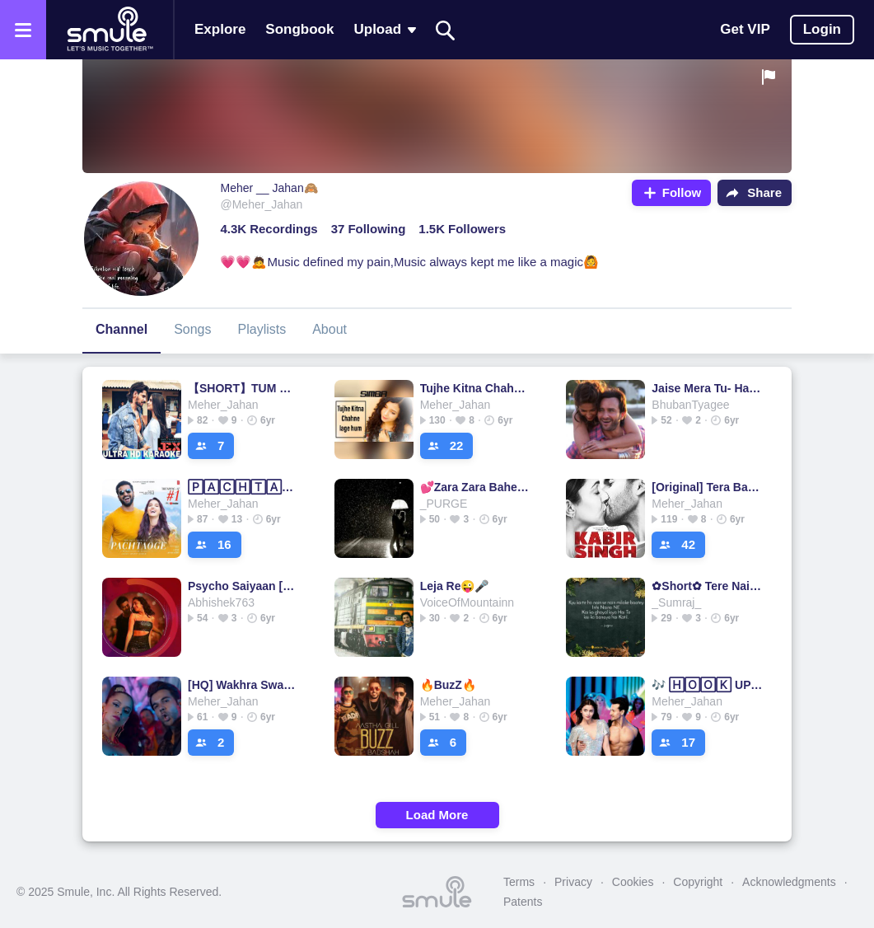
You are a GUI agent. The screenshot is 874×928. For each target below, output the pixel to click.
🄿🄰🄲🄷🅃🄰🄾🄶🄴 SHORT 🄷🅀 (243, 487)
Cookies (633, 881)
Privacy (573, 881)
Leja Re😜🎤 (454, 586)
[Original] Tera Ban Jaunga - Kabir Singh (707, 487)
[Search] (445, 30)
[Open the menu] (23, 29)
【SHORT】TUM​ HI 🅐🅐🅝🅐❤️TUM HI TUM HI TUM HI (243, 388)
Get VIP (744, 29)
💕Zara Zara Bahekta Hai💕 (475, 487)
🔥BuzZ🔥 (448, 684)
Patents (522, 901)
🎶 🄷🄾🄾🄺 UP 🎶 (707, 684)
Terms (519, 881)
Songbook (299, 29)
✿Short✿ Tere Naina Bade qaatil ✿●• (707, 586)
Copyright (697, 881)
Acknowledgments (789, 881)
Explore (219, 29)
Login (822, 29)
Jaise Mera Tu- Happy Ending (707, 388)
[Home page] (109, 29)
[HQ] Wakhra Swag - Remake (243, 684)
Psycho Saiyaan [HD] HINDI (243, 586)
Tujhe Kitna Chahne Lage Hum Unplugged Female (475, 388)
